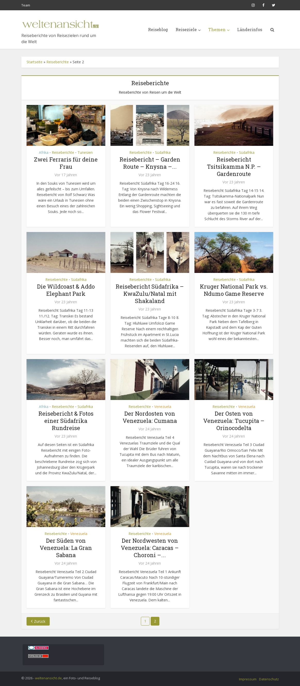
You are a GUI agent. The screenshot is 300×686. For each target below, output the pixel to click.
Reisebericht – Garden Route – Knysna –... (149, 163)
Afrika (43, 152)
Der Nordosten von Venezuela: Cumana (150, 417)
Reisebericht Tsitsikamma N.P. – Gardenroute (234, 166)
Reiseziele (186, 29)
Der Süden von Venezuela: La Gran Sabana (66, 548)
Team (25, 5)
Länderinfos (249, 29)
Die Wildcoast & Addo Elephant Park (66, 290)
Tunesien (85, 152)
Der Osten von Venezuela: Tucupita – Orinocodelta (233, 421)
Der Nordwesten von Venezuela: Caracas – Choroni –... (150, 548)
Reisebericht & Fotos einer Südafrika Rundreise (65, 421)
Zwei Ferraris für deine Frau (66, 163)
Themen (217, 29)
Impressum (247, 679)
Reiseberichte (57, 61)
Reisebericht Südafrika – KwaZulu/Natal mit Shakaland (150, 294)
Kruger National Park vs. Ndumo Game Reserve (234, 290)
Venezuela (162, 406)
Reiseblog (158, 29)
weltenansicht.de (48, 678)
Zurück (39, 621)
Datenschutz (269, 679)
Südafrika (162, 152)
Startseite (34, 61)
